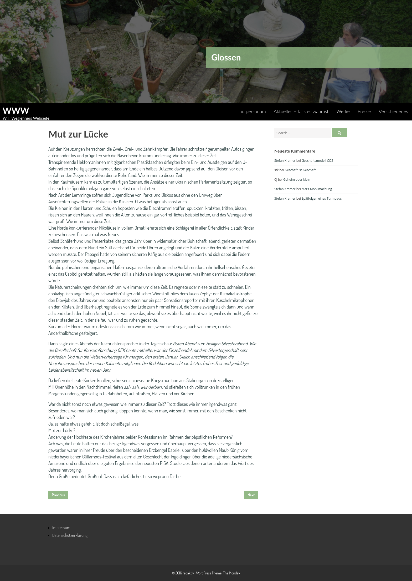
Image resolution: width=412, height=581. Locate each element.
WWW (16, 111)
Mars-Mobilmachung (317, 189)
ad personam (253, 111)
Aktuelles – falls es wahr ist (301, 111)
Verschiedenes (393, 111)
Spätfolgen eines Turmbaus (322, 198)
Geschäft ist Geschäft (300, 170)
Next (251, 495)
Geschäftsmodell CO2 (317, 160)
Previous (58, 495)
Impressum (61, 527)
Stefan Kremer (285, 160)
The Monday (231, 573)
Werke (343, 111)
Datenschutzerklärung (69, 535)
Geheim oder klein (296, 179)
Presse (364, 111)
